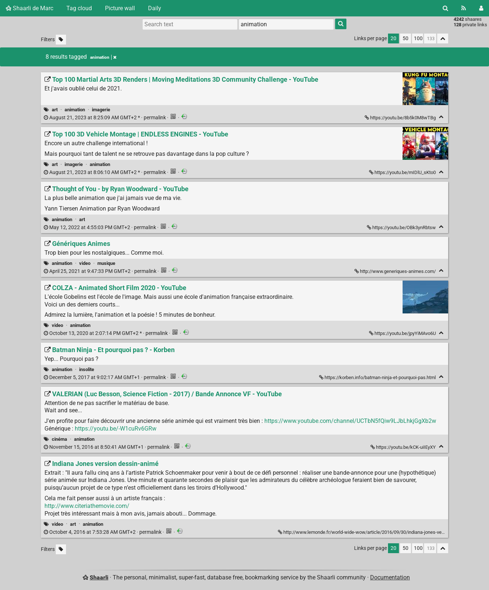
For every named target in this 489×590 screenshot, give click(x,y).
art (55, 109)
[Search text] (190, 24)
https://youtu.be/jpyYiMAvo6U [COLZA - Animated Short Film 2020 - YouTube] (403, 333)
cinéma (59, 439)
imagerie (101, 109)
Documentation (390, 577)
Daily (154, 8)
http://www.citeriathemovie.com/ (86, 505)
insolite (86, 369)
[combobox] (286, 24)
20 (393, 38)
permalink (105, 118)
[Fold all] (442, 38)
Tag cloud (79, 8)
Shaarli (99, 577)
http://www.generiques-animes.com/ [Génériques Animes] (395, 271)
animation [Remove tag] (103, 57)
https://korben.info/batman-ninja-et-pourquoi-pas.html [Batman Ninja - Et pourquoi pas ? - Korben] (378, 377)
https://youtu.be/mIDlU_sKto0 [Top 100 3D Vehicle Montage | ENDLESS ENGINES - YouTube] (403, 172)
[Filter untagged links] (61, 40)
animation (75, 109)
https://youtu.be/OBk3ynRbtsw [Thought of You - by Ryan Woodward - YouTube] (402, 227)
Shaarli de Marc (29, 8)
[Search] (445, 8)
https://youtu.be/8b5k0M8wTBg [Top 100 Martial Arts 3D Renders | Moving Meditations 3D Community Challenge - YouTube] (401, 117)
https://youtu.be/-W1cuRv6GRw (115, 428)
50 (405, 38)
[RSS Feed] (463, 8)
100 (418, 38)
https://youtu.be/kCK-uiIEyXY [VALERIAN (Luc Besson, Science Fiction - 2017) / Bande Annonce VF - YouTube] (403, 447)
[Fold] (441, 117)
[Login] (481, 8)
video (84, 263)
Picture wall (120, 8)
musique (106, 263)
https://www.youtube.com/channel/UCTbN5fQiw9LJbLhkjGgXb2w (350, 420)
